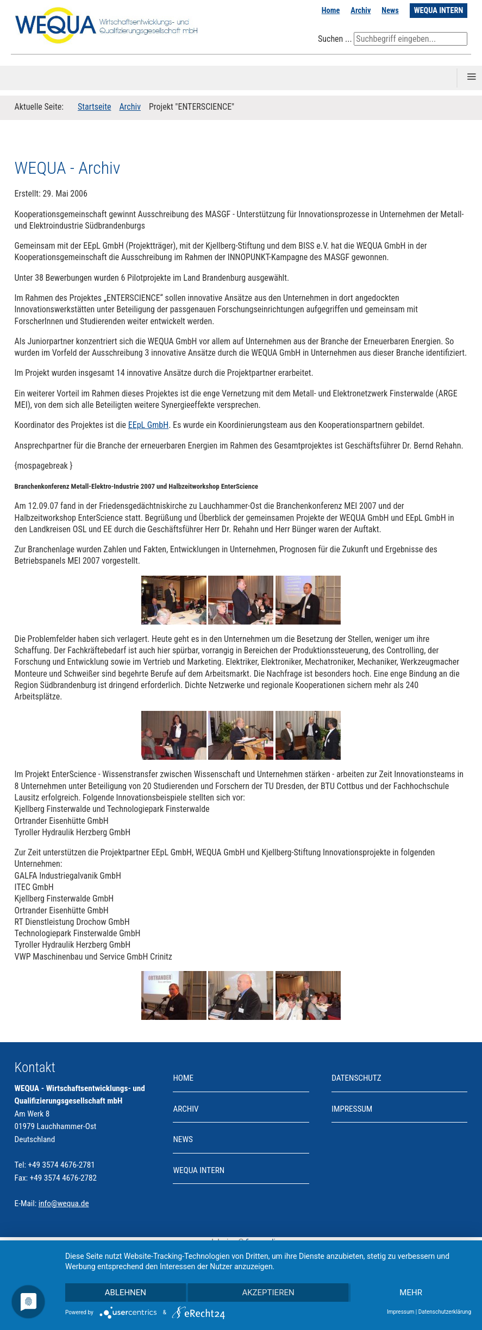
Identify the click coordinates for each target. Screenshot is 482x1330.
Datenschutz (356, 1078)
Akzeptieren (268, 1292)
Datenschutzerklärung (444, 1312)
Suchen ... (335, 39)
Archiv (360, 10)
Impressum (351, 1109)
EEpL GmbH (148, 425)
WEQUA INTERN (439, 10)
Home (331, 10)
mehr (410, 1292)
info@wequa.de (64, 1203)
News (389, 10)
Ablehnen (125, 1292)
